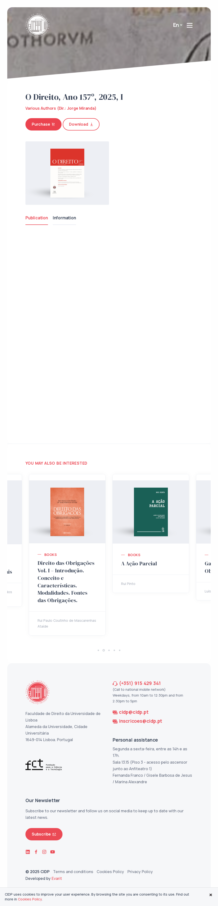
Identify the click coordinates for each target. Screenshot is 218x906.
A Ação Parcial (139, 563)
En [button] (176, 25)
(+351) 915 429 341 (140, 683)
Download (81, 124)
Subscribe (44, 834)
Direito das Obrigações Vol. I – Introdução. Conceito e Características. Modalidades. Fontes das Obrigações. (66, 581)
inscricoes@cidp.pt (140, 721)
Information (64, 218)
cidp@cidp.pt (133, 712)
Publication (36, 218)
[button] (98, 650)
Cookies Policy (110, 871)
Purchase (43, 124)
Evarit (57, 878)
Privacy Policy (140, 871)
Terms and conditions (73, 871)
